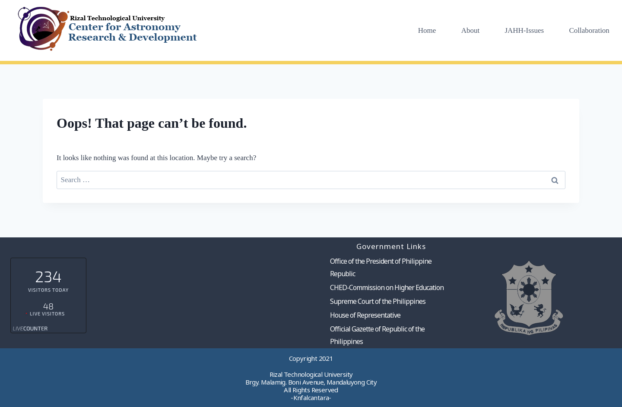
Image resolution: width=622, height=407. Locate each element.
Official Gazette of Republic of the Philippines (377, 335)
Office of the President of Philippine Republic (381, 267)
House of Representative (365, 315)
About (470, 30)
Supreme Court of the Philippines (377, 301)
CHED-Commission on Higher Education (387, 287)
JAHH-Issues (524, 30)
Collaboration (589, 30)
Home (427, 30)
